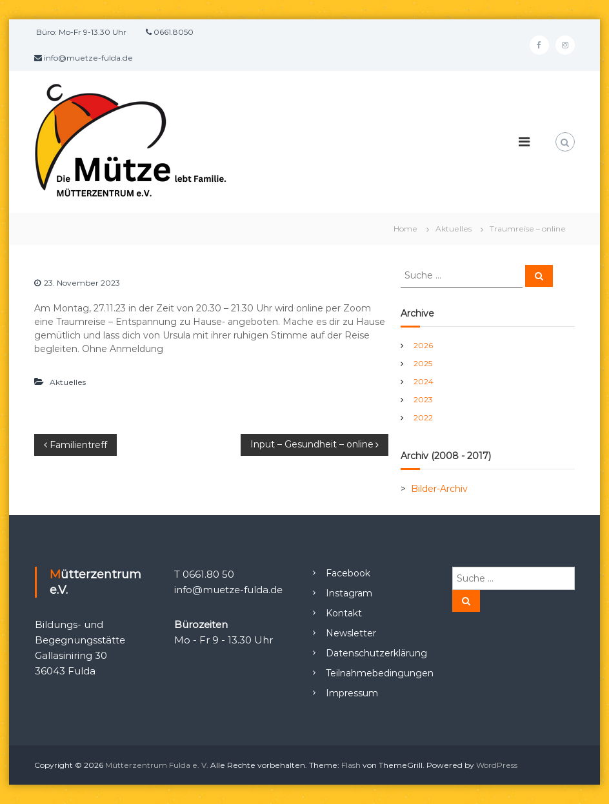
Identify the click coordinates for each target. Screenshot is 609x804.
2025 (423, 363)
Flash (351, 765)
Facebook (348, 573)
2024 (424, 381)
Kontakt (344, 613)
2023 (423, 399)
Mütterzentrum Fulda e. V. (156, 765)
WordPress (496, 765)
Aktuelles (453, 228)
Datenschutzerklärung (376, 653)
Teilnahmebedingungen (380, 673)
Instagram (349, 593)
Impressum (352, 693)
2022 (423, 417)
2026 (423, 345)
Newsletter (351, 633)
